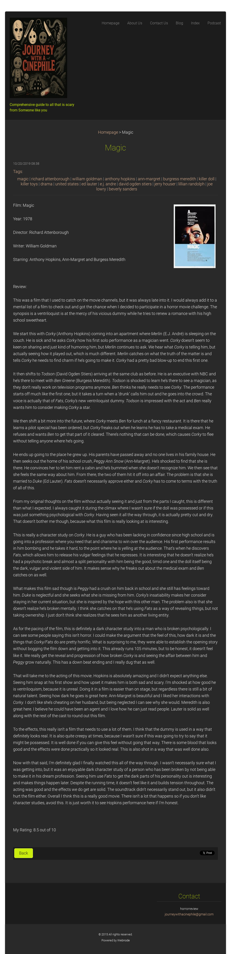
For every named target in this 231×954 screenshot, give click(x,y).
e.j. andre (108, 184)
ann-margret (149, 179)
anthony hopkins (120, 179)
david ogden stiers (135, 184)
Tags (17, 171)
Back (23, 853)
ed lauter (89, 184)
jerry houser (165, 184)
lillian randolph (191, 184)
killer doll (206, 179)
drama (46, 184)
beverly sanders (123, 189)
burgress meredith (179, 179)
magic (23, 179)
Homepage (108, 132)
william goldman (87, 179)
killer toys (29, 184)
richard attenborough (50, 179)
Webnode (123, 940)
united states (67, 184)
